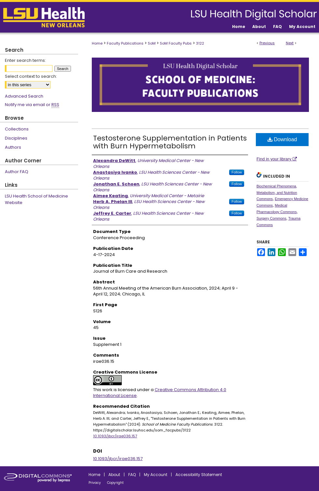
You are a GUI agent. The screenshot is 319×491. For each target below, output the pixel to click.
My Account (155, 474)
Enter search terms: (25, 60)
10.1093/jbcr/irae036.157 (115, 436)
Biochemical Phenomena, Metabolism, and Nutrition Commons (277, 192)
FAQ (132, 474)
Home (97, 43)
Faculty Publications (125, 43)
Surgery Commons (271, 218)
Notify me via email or (32, 105)
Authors (13, 147)
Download (282, 139)
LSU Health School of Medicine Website (36, 199)
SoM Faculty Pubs (176, 43)
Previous (267, 43)
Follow (236, 172)
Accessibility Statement (198, 474)
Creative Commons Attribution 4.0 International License (159, 393)
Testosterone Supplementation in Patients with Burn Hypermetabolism (170, 142)
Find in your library (277, 159)
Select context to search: (31, 76)
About (114, 474)
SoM (152, 43)
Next (290, 43)
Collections (17, 129)
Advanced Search (24, 96)
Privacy (95, 482)
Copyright (115, 482)
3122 (200, 43)
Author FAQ (16, 172)
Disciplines (16, 138)
